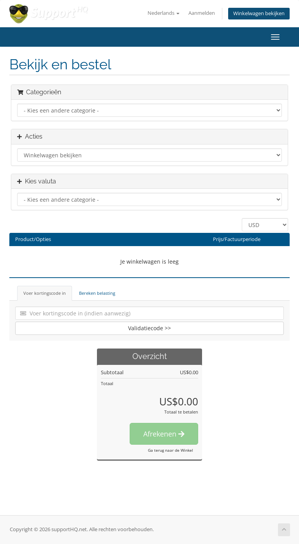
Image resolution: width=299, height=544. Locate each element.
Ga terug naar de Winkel (170, 450)
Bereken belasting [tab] (97, 293)
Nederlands (163, 13)
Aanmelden (201, 13)
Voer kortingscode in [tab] (44, 293)
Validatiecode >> (149, 328)
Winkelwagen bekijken (259, 13)
